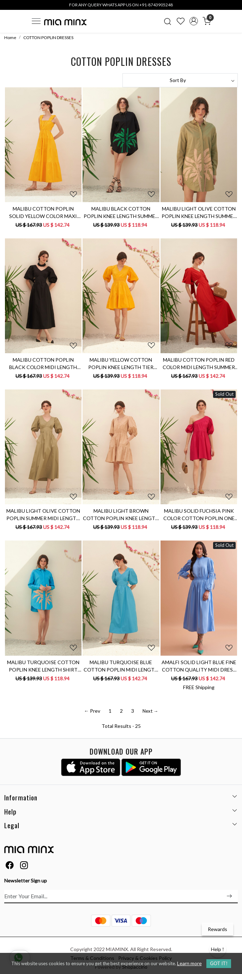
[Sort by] (180, 80)
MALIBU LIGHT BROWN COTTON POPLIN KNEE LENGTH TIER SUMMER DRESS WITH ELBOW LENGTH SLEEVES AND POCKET (121, 515)
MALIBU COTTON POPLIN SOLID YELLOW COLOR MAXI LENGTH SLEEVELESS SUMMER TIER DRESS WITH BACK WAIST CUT (43, 213)
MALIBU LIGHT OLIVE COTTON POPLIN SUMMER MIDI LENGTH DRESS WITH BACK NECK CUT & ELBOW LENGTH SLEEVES (43, 515)
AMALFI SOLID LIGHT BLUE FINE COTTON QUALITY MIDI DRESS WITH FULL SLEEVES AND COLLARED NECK (199, 666)
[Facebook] (9, 866)
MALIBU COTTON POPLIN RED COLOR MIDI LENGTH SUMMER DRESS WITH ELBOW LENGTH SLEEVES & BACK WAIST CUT (199, 364)
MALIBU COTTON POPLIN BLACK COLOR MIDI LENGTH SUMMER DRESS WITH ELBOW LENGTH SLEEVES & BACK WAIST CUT (43, 364)
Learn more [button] (189, 963)
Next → (150, 711)
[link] (167, 21)
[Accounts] (193, 21)
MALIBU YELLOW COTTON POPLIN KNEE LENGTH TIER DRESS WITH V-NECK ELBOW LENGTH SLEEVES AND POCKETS (121, 364)
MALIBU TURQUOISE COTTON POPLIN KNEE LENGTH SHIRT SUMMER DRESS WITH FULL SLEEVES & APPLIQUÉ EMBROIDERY (43, 666)
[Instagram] (24, 866)
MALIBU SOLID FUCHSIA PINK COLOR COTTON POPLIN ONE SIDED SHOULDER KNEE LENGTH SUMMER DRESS (199, 515)
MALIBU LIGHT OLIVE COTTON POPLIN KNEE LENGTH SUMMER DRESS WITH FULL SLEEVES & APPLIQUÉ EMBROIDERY (199, 213)
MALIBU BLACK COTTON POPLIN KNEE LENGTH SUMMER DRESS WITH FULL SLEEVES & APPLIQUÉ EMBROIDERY (121, 213)
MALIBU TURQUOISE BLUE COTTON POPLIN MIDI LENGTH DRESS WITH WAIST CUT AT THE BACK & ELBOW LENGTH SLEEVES (121, 666)
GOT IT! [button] (219, 963)
